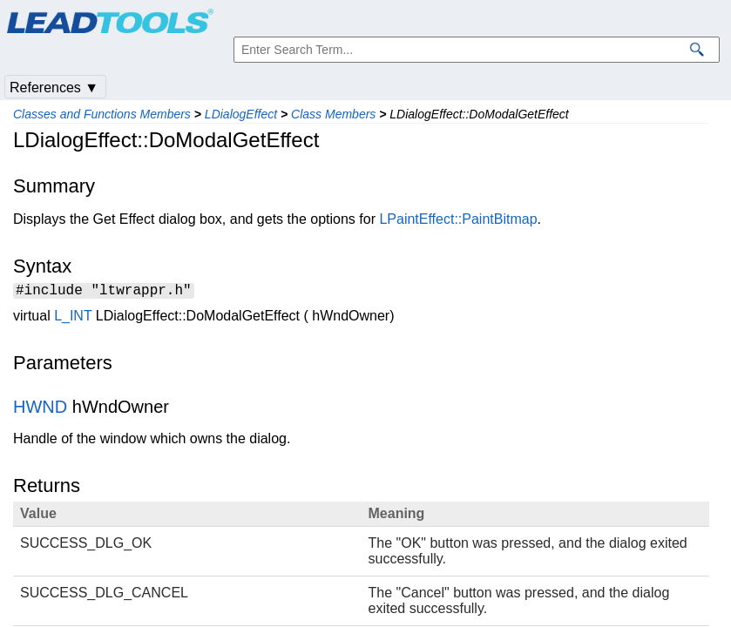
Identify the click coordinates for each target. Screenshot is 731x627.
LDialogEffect (241, 114)
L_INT (72, 318)
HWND (40, 409)
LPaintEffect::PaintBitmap (458, 219)
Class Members (333, 114)
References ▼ (54, 87)
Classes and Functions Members (102, 114)
